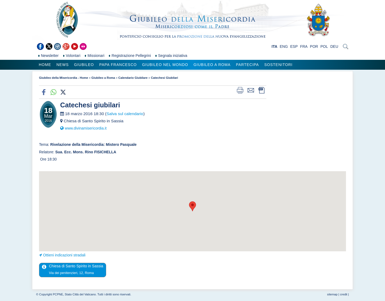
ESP (294, 46)
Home (45, 64)
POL (324, 46)
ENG (284, 46)
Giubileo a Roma (212, 64)
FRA (303, 46)
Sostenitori (278, 64)
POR (314, 46)
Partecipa (247, 64)
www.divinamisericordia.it (85, 128)
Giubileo (84, 64)
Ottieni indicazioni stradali (64, 255)
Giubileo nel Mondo (165, 64)
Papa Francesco (118, 64)
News (62, 64)
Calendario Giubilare (133, 77)
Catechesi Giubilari (164, 77)
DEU (334, 46)
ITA (275, 46)
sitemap (332, 294)
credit (343, 294)
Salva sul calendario (124, 113)
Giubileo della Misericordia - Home (63, 77)
